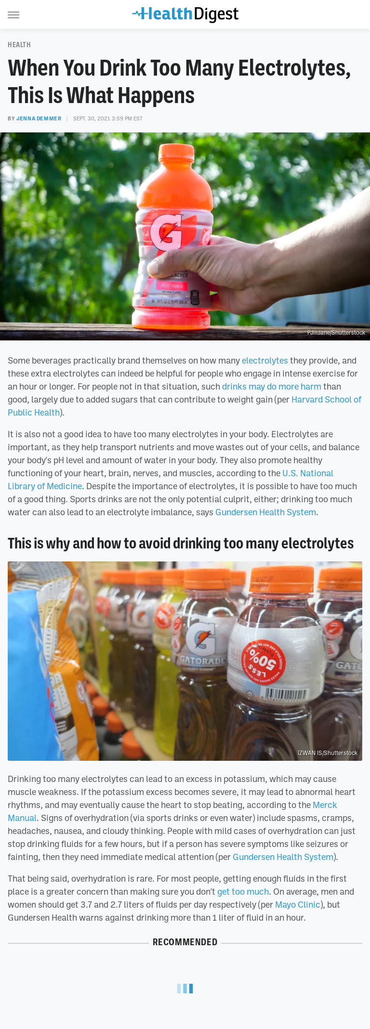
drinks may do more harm (271, 386)
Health (19, 45)
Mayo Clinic (297, 904)
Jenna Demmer (38, 118)
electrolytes (265, 360)
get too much (243, 891)
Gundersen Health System (265, 512)
